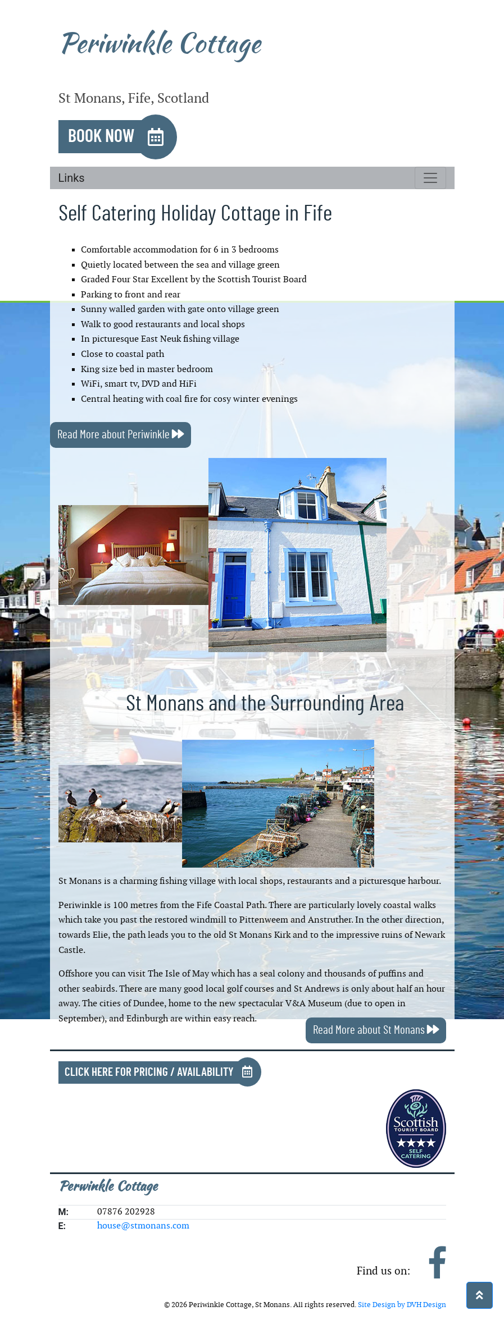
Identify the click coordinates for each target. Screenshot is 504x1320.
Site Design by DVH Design (402, 1304)
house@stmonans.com (143, 1226)
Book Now (101, 136)
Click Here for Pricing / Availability (149, 1072)
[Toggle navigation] (430, 178)
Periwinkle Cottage (159, 43)
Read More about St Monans (376, 1030)
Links (71, 178)
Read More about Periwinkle (120, 434)
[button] (479, 1295)
